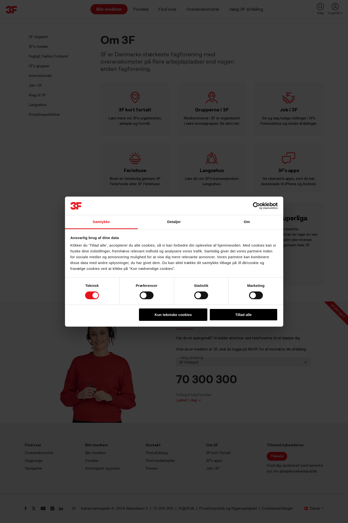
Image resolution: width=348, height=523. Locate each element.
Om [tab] (247, 222)
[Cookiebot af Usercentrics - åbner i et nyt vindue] (256, 205)
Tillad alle (243, 315)
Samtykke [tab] (101, 222)
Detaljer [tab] (174, 222)
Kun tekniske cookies (173, 315)
